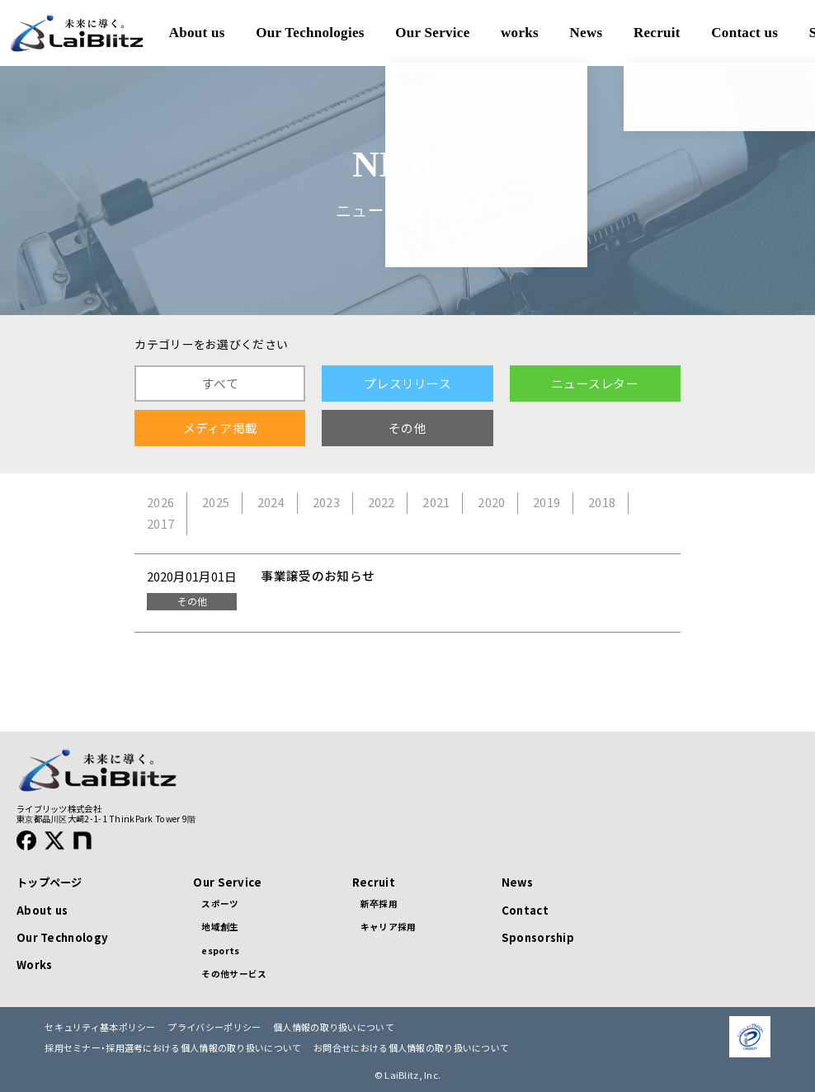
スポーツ (219, 903)
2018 (601, 502)
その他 (407, 428)
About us (42, 910)
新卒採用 (379, 903)
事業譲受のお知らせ (318, 576)
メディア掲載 (220, 428)
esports (220, 950)
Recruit (373, 882)
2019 (546, 502)
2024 (271, 502)
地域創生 (219, 926)
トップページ (49, 882)
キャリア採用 (388, 926)
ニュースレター (594, 383)
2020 (491, 502)
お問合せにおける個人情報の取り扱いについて (411, 1048)
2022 (381, 502)
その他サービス (233, 973)
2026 (160, 502)
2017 (160, 524)
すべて (220, 383)
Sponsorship (538, 937)
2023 (326, 502)
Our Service (227, 882)
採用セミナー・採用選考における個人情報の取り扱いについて (173, 1048)
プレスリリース (407, 383)
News (517, 882)
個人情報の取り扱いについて (333, 1027)
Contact (525, 910)
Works (34, 964)
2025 (215, 502)
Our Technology (62, 937)
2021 (436, 502)
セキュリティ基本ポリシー (100, 1027)
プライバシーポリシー (214, 1027)
